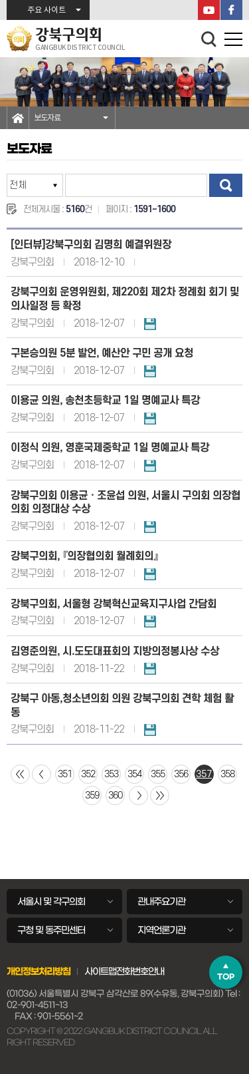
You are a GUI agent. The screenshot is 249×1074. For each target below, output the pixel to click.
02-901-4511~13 (37, 1005)
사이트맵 (100, 971)
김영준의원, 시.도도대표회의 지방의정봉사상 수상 (115, 651)
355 (158, 774)
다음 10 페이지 (138, 795)
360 (115, 795)
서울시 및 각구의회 (51, 901)
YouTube (209, 10)
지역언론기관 (161, 930)
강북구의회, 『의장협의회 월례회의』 (84, 556)
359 (92, 795)
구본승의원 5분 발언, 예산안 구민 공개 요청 (102, 353)
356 (181, 774)
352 (88, 774)
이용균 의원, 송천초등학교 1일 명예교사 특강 (105, 401)
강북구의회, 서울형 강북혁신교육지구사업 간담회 (113, 604)
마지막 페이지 (159, 795)
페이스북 (231, 10)
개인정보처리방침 (38, 971)
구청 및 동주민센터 (51, 930)
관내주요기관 (161, 901)
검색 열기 (209, 39)
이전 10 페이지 (41, 774)
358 (227, 774)
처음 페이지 (20, 774)
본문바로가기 (0, 0)
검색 (225, 185)
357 (204, 774)
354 (134, 774)
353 (111, 774)
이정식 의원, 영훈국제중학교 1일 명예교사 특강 (110, 448)
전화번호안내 (140, 971)
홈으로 (18, 117)
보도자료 (47, 117)
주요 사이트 (46, 10)
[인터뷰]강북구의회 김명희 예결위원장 (91, 245)
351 (65, 774)
